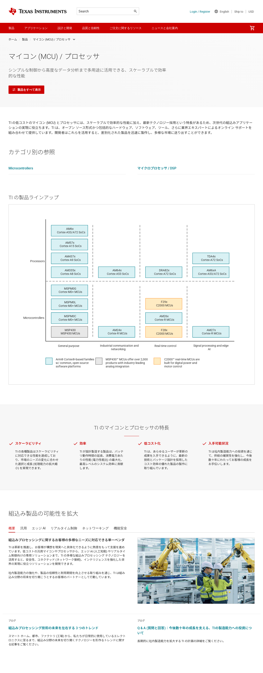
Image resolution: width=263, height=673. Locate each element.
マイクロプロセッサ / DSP (157, 168)
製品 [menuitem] (11, 28)
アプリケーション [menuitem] (36, 28)
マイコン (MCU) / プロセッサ (51, 39)
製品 (25, 39)
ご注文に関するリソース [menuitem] (126, 28)
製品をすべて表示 (26, 90)
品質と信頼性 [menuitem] (91, 28)
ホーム (13, 39)
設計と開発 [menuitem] (65, 28)
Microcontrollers (21, 168)
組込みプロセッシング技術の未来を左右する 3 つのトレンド (54, 628)
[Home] (38, 11)
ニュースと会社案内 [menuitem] (165, 28)
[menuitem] (252, 28)
